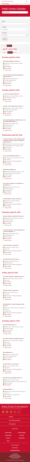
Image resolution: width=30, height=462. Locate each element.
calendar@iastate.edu (15, 450)
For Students (12, 424)
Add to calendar (7, 68)
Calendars (4, 27)
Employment (22, 438)
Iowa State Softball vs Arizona (11, 61)
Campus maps (8, 432)
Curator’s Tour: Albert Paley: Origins (13, 106)
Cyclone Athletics (22, 432)
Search (3, 21)
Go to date (4, 32)
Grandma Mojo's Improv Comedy (12, 198)
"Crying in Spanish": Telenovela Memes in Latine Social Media (15, 230)
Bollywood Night (8, 389)
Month (15, 52)
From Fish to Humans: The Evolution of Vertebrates (13, 184)
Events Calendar (5, 3)
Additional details (8, 70)
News (8, 440)
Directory (8, 438)
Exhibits (11, 416)
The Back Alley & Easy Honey (11, 259)
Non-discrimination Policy (15, 455)
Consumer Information (15, 457)
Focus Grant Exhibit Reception (11, 155)
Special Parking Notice (9, 324)
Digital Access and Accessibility (15, 456)
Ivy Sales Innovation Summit (11, 94)
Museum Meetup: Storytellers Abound (13, 216)
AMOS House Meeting (9, 169)
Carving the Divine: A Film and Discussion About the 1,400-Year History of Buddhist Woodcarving (14, 140)
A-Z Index (22, 435)
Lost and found (8, 435)
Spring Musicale (8, 352)
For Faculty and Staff (14, 420)
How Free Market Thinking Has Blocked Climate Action (14, 75)
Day (5, 52)
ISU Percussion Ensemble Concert (12, 377)
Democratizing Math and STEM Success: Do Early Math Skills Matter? (15, 120)
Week (10, 52)
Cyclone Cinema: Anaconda (11, 245)
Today (9, 45)
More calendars (6, 12)
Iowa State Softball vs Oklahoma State (13, 276)
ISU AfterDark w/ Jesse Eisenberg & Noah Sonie (13, 305)
